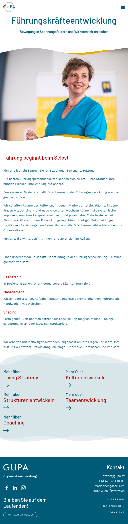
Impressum (116, 499)
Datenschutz (114, 506)
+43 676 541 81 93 (111, 481)
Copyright (116, 512)
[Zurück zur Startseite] (7, 7)
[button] (123, 7)
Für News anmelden (20, 515)
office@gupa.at (114, 476)
